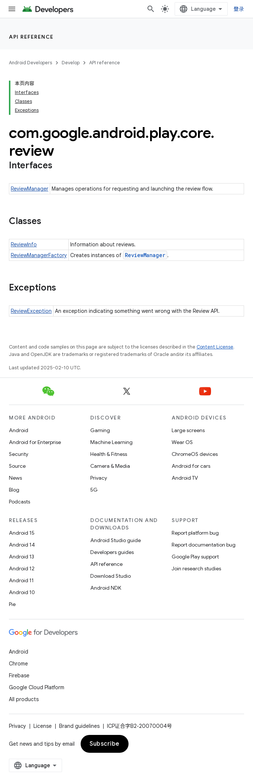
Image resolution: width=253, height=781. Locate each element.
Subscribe (105, 744)
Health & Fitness (108, 454)
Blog (14, 489)
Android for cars (191, 466)
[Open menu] (11, 9)
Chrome (18, 663)
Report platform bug (195, 532)
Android (18, 430)
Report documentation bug (204, 544)
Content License (215, 347)
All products (24, 699)
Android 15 (22, 532)
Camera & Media (110, 466)
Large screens (188, 430)
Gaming (100, 430)
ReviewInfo (24, 244)
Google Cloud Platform (36, 687)
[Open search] (150, 8)
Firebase (19, 675)
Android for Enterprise (35, 442)
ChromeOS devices (195, 454)
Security (18, 454)
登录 (239, 9)
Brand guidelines (79, 726)
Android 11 (21, 580)
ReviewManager (29, 188)
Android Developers (30, 62)
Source (17, 466)
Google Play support (195, 556)
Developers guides (112, 552)
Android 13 (21, 556)
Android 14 (22, 544)
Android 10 (22, 592)
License (42, 726)
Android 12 (22, 568)
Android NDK (105, 587)
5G (94, 489)
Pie (12, 604)
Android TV (185, 477)
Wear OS (182, 442)
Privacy (98, 477)
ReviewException (31, 311)
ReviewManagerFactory (39, 255)
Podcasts (19, 501)
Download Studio (110, 576)
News (15, 477)
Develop (71, 62)
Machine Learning (111, 442)
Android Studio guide (115, 540)
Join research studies (196, 568)
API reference (31, 36)
